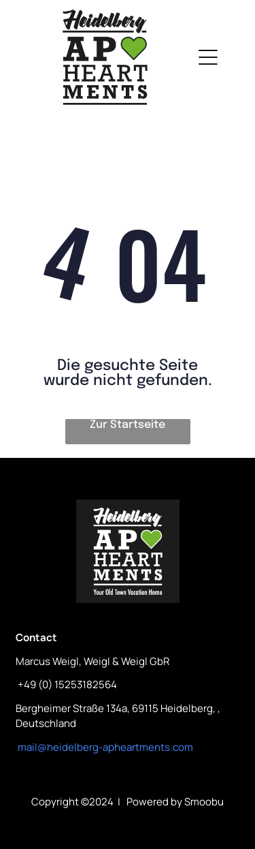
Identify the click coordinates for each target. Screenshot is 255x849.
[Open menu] (208, 57)
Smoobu (204, 801)
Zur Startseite (127, 425)
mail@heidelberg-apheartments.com (105, 747)
